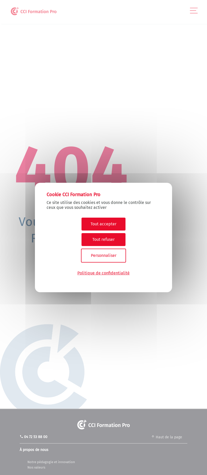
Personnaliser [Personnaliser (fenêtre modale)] (103, 255)
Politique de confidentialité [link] (103, 273)
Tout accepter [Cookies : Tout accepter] (103, 223)
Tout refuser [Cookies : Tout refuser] (103, 239)
